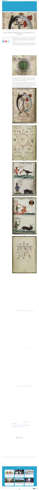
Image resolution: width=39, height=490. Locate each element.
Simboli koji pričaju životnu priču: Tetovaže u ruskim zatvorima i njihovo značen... (19, 476)
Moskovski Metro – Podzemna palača (9, 483)
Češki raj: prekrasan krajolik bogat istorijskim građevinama (19, 483)
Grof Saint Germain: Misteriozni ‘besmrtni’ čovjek (29, 483)
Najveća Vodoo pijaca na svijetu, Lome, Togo (18, 426)
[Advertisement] (19, 7)
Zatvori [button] (34, 488)
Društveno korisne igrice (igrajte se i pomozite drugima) (9, 475)
